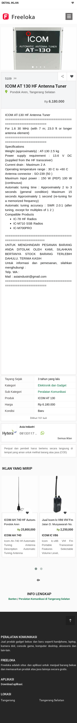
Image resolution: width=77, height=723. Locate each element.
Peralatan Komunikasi (52, 391)
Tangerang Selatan (51, 700)
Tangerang (8, 700)
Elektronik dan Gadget (52, 385)
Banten (12, 598)
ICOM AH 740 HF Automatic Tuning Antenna (32, 519)
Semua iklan (64, 438)
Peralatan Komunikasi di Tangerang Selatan (44, 598)
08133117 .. (28, 433)
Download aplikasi (11, 684)
